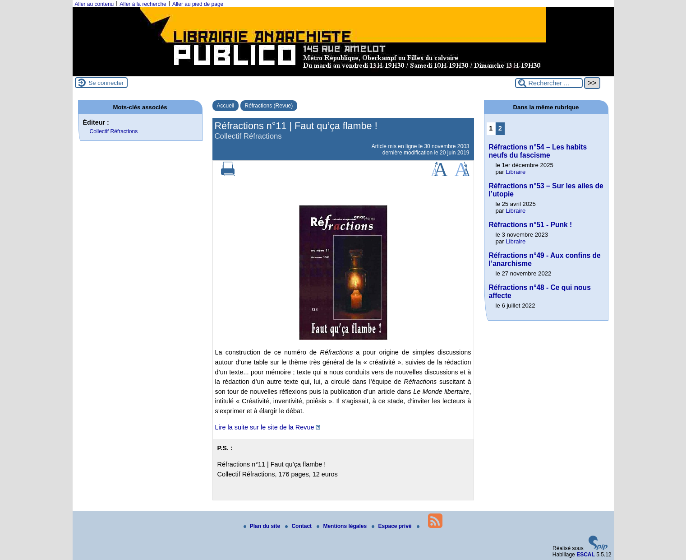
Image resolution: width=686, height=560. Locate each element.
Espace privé (392, 526)
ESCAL (585, 554)
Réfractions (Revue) (269, 106)
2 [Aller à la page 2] (500, 128)
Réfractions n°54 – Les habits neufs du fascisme (538, 151)
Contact (299, 526)
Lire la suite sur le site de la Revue (264, 427)
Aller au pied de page (197, 4)
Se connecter (106, 82)
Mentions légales (342, 526)
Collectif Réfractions (114, 131)
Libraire (515, 171)
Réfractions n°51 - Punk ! (530, 225)
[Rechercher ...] (549, 83)
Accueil (226, 106)
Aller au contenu (94, 4)
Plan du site (263, 526)
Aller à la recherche (143, 4)
